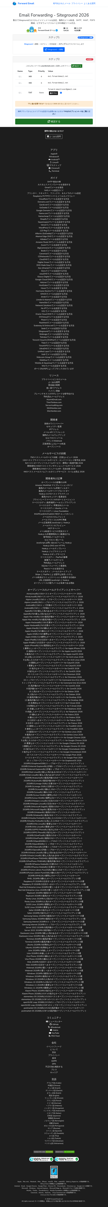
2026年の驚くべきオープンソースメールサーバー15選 (54, 887)
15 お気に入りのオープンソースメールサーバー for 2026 (54, 657)
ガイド (54, 177)
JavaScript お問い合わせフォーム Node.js (54, 542)
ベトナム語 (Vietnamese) (54, 1143)
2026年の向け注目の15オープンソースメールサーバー (54, 801)
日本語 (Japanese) (54, 1116)
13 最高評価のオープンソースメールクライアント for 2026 (54, 700)
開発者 (54, 419)
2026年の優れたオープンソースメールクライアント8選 (54, 878)
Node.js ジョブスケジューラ (54, 551)
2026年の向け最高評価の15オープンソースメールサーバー (54, 778)
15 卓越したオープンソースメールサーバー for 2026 (54, 708)
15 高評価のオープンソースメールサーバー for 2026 (54, 685)
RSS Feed (54, 1036)
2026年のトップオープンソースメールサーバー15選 (53, 921)
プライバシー (77, 3)
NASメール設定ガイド (54, 190)
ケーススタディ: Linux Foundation (53, 511)
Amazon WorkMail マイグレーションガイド (54, 485)
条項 (54, 1058)
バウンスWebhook (54, 441)
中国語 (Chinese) (54, 1085)
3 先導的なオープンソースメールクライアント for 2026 (53, 706)
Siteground (28, 44)
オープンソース (54, 446)
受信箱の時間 (54, 385)
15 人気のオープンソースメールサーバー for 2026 (54, 691)
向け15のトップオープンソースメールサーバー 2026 (54, 599)
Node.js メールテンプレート (54, 548)
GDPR (54, 1061)
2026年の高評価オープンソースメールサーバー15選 (54, 927)
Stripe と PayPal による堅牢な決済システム (54, 574)
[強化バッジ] (54, 1172)
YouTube (54, 1033)
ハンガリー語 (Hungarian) (54, 1108)
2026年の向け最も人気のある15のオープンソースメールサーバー (54, 772)
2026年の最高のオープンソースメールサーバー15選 (54, 893)
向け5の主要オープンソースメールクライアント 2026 (54, 625)
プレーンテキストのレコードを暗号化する (54, 393)
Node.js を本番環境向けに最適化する (54, 534)
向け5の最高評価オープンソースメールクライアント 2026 (54, 619)
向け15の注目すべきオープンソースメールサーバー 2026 (54, 639)
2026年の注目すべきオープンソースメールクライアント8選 (54, 884)
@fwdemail (54, 1027)
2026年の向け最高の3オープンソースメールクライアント (53, 838)
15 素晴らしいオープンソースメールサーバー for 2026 (54, 726)
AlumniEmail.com (53, 399)
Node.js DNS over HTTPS (54, 545)
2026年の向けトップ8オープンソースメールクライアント (54, 844)
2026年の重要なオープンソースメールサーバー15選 (54, 904)
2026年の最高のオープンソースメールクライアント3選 (54, 919)
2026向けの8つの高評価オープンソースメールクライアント (54, 1011)
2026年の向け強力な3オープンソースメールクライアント (54, 832)
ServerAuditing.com (54, 405)
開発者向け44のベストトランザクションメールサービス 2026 (54, 466)
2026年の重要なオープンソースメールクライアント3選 (54, 988)
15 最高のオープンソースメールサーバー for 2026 (54, 651)
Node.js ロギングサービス (54, 554)
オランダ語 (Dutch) (54, 1093)
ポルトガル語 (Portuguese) (54, 1126)
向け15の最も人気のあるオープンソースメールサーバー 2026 (54, 611)
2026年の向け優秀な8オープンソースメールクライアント (54, 798)
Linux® (54, 162)
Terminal (54, 171)
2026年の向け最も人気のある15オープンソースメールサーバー (54, 852)
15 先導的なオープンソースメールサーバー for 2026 (54, 703)
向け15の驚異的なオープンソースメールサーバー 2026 (54, 645)
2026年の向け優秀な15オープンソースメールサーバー (54, 795)
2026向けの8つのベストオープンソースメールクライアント (54, 999)
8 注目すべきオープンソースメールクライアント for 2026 (54, 723)
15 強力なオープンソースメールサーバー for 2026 (54, 668)
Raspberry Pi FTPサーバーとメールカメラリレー (54, 196)
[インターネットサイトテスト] (41, 1159)
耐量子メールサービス (54, 560)
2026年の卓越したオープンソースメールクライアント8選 (54, 953)
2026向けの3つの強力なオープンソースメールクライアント (54, 993)
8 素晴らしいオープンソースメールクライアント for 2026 (54, 729)
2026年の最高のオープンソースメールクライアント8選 (54, 895)
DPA (54, 1064)
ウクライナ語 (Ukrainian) (54, 1141)
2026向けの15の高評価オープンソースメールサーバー (54, 1008)
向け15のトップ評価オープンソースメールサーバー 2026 (54, 605)
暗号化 (53, 93)
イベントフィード (54, 1046)
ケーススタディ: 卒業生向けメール (54, 505)
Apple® (54, 153)
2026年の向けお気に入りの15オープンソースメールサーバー (54, 818)
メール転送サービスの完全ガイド (54, 531)
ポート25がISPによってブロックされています (54, 368)
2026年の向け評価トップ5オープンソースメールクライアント (54, 769)
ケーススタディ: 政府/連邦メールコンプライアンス (54, 502)
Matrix (54, 1030)
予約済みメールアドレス (54, 396)
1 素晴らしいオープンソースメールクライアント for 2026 (54, 648)
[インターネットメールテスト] (66, 1159)
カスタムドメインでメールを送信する (54, 184)
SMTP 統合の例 (54, 181)
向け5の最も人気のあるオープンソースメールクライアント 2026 (54, 614)
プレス (54, 1069)
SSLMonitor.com (54, 411)
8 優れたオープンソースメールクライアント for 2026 (54, 717)
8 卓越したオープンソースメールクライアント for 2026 (54, 711)
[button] (60, 93)
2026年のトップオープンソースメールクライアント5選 (54, 924)
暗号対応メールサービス (54, 537)
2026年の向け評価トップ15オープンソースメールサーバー (54, 766)
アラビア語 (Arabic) (54, 1083)
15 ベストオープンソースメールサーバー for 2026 (54, 674)
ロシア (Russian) (54, 1128)
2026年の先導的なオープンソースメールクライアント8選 (54, 947)
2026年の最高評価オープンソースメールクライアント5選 (54, 942)
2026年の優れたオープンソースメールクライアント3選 (54, 959)
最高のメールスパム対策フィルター (54, 488)
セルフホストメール (54, 438)
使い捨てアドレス (54, 388)
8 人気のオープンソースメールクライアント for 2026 (54, 694)
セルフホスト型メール (54, 540)
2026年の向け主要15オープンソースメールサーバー (54, 783)
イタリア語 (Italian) (54, 1113)
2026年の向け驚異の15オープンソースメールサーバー (54, 806)
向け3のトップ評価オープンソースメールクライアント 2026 (54, 608)
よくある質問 (89, 3)
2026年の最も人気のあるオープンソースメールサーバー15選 (54, 933)
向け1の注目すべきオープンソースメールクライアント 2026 (54, 642)
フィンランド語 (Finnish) (54, 1098)
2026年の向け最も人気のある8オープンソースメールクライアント (54, 855)
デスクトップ (54, 165)
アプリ (54, 150)
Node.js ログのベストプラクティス (54, 494)
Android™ (54, 159)
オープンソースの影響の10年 (54, 482)
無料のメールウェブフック (54, 435)
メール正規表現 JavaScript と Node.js (54, 522)
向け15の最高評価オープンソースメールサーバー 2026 (53, 616)
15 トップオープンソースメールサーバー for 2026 (54, 680)
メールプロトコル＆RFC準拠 (54, 519)
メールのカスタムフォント (54, 517)
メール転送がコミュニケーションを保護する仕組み (54, 577)
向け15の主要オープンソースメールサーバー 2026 (54, 622)
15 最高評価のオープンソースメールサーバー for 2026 (54, 697)
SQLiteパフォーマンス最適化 (54, 565)
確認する (76, 66)
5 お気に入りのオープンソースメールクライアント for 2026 (54, 740)
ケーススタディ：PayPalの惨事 (53, 557)
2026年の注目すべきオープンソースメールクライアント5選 (54, 965)
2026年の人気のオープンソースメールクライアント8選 (54, 901)
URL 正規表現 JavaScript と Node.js (54, 580)
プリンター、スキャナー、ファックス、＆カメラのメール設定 (54, 193)
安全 (54, 1052)
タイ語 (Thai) (54, 1136)
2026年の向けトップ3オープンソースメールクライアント (54, 763)
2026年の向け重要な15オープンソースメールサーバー (54, 824)
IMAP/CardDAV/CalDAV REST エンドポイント (54, 514)
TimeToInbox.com (54, 402)
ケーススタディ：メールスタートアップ (54, 571)
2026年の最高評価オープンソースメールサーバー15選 (54, 939)
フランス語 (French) (54, 1100)
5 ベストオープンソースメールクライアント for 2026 (54, 677)
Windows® (54, 156)
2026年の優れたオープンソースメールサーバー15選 (54, 956)
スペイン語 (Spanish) (54, 1131)
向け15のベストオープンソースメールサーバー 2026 (53, 593)
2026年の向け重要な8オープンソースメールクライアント (54, 826)
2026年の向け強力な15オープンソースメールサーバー (54, 829)
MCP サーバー (54, 528)
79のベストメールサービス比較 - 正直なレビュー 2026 (54, 457)
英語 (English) (54, 1095)
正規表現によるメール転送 (54, 443)
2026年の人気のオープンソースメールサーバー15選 (54, 898)
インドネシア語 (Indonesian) (54, 1111)
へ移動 (85, 37)
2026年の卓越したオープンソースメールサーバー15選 (54, 950)
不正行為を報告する (54, 1066)
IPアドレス (54, 429)
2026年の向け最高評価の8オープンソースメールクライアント (54, 780)
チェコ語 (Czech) (54, 1088)
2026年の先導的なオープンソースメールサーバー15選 (54, 944)
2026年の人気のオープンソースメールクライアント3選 (54, 982)
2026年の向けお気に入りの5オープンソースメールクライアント (54, 821)
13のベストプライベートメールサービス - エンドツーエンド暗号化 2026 (54, 460)
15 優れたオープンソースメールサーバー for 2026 (54, 714)
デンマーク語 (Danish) (54, 1090)
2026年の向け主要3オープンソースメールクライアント (54, 786)
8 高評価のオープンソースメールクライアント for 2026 (54, 688)
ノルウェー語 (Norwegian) (54, 1121)
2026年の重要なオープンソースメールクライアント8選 (54, 907)
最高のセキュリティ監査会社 (54, 496)
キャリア (54, 1072)
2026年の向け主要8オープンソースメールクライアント (54, 867)
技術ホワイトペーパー (54, 423)
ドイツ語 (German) (54, 1103)
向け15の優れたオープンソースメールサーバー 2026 (54, 628)
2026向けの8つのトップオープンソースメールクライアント (54, 1005)
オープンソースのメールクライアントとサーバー (54, 589)
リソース (54, 375)
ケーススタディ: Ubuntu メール (54, 508)
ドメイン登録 (54, 391)
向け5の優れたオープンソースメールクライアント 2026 (54, 631)
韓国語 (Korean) (54, 1118)
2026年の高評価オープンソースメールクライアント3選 (54, 930)
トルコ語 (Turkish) (54, 1138)
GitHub (54, 1024)
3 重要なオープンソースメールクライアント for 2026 (54, 665)
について (54, 1049)
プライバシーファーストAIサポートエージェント (54, 499)
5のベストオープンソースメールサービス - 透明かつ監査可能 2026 (54, 463)
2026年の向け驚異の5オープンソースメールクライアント (54, 809)
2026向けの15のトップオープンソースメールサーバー (54, 1002)
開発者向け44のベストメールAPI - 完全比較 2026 (54, 469)
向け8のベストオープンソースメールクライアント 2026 (54, 596)
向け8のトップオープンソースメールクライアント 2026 (54, 602)
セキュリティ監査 (54, 426)
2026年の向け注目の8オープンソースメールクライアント (54, 803)
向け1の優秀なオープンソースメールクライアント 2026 (54, 637)
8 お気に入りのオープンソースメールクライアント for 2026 (54, 660)
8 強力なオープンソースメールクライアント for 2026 (54, 671)
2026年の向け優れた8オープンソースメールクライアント (54, 792)
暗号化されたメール (61, 3)
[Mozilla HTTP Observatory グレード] (64, 1152)
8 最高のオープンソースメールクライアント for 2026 (54, 734)
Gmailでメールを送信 (54, 187)
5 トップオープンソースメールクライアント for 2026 (54, 683)
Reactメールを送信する (54, 568)
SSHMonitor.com (54, 408)
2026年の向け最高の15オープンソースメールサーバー (54, 812)
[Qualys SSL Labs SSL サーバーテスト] (43, 1152)
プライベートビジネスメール (54, 379)
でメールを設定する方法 (54, 199)
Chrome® (54, 168)
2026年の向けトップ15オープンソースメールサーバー (54, 841)
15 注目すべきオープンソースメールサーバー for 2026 (54, 720)
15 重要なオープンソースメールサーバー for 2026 (54, 662)
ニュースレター (54, 1021)
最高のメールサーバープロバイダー (54, 491)
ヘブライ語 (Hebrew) (54, 1106)
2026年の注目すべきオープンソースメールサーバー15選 (54, 881)
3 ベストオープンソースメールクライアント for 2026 (54, 757)
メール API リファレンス (54, 432)
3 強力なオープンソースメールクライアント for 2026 (54, 752)
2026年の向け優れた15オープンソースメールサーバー (54, 789)
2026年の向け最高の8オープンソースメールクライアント (54, 815)
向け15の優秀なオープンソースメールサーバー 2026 (54, 634)
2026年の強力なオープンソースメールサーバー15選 (54, 910)
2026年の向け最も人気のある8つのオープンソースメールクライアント (54, 775)
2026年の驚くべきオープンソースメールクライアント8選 (54, 890)
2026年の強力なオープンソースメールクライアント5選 (54, 913)
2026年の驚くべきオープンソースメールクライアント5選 (54, 970)
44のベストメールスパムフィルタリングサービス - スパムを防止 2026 (54, 471)
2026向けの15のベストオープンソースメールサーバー (54, 996)
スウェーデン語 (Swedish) (54, 1133)
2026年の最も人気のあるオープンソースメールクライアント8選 (54, 936)
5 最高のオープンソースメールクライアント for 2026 (54, 654)
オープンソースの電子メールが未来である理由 (54, 583)
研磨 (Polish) (54, 1123)
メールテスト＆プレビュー (54, 525)
